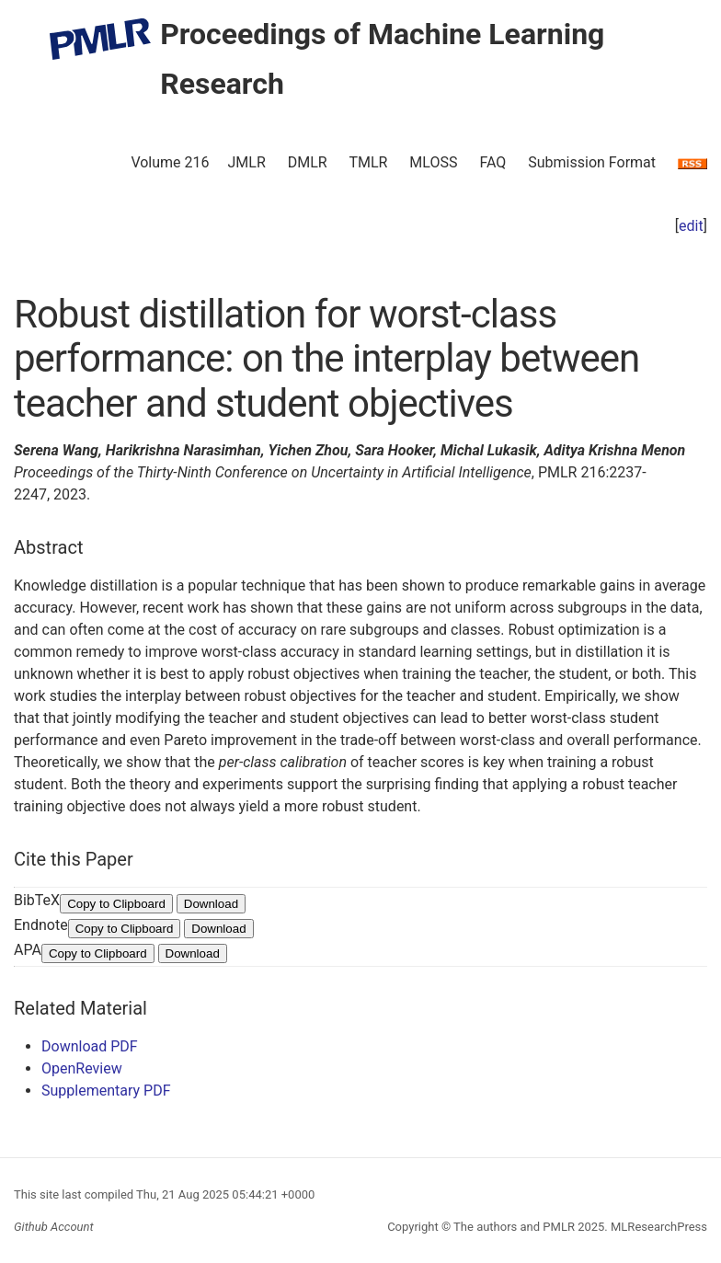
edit (691, 226)
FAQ (492, 162)
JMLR (247, 162)
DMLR (307, 162)
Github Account (54, 1227)
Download (211, 904)
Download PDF (89, 1046)
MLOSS (433, 162)
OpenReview (81, 1068)
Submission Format (592, 162)
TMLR (368, 162)
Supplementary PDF (106, 1090)
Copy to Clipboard (116, 904)
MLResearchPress (657, 1227)
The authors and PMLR (514, 1227)
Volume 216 (170, 162)
